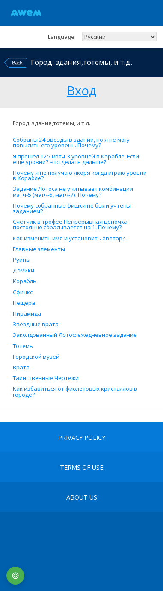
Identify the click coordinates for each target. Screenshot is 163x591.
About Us (81, 497)
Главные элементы (39, 249)
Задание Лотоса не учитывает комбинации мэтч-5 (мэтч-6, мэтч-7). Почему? (73, 191)
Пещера (24, 303)
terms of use (81, 468)
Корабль (24, 281)
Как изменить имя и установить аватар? (69, 238)
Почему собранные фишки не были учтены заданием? (72, 208)
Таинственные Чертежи (46, 378)
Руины (21, 260)
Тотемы (23, 346)
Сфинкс (23, 292)
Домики (23, 270)
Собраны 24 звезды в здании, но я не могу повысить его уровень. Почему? (71, 142)
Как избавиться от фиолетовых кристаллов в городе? (75, 391)
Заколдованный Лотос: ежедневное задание (75, 335)
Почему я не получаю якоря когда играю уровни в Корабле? (80, 175)
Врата (21, 367)
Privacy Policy (81, 438)
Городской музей (36, 357)
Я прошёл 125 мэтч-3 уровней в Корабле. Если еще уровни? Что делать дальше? (76, 159)
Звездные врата (36, 324)
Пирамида (27, 313)
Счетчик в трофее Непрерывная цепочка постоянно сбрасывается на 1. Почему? (70, 224)
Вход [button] (81, 89)
